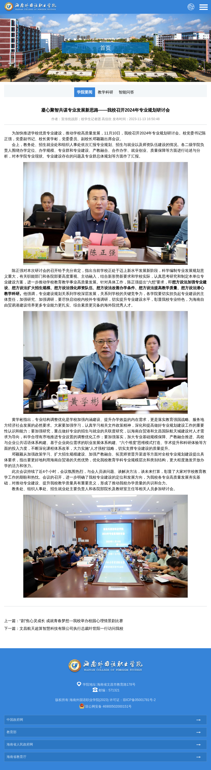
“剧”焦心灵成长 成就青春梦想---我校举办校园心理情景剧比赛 (71, 621)
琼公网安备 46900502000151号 (108, 706)
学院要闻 (84, 92)
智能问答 (126, 92)
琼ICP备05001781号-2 (139, 700)
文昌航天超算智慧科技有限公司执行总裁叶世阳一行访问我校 (71, 628)
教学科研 (105, 92)
